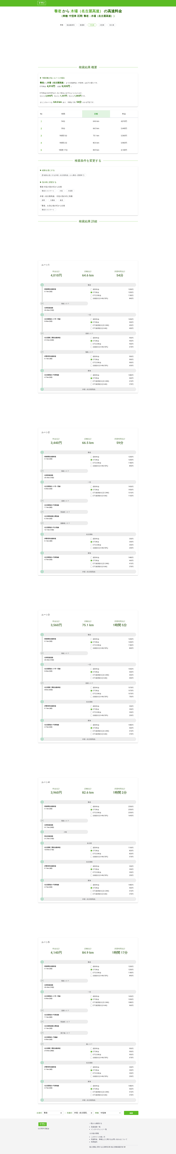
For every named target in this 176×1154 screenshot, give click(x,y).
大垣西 (70, 191)
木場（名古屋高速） (87, 11)
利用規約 (94, 1142)
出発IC (39, 1113)
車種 (97, 1113)
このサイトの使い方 (98, 1137)
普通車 (82, 25)
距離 (96, 114)
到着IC (69, 1113)
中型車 (92, 25)
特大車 (111, 25)
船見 (61, 200)
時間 (63, 114)
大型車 (102, 25)
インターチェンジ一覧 (99, 1129)
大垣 (61, 191)
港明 (43, 200)
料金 (124, 114)
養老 (57, 11)
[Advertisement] (88, 45)
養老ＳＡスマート (48, 191)
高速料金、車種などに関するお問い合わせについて (109, 1139)
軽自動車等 (71, 25)
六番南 (52, 200)
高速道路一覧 (95, 1127)
